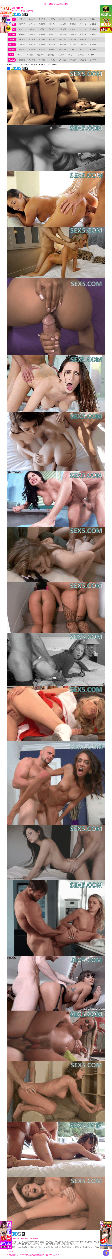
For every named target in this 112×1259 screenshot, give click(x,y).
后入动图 (72, 44)
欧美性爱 (83, 24)
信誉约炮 (72, 19)
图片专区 (12, 34)
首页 (16, 64)
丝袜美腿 (42, 34)
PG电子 (71, 55)
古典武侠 (32, 39)
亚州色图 (22, 34)
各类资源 (12, 50)
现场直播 (40, 55)
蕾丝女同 (62, 29)
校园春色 (52, 39)
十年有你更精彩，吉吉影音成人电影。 (21, 11)
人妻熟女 (93, 24)
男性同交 (52, 29)
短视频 (42, 29)
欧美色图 (32, 34)
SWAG (21, 29)
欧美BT (83, 50)
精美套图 (52, 50)
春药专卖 (93, 60)
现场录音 (32, 50)
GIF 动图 (12, 44)
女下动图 (52, 44)
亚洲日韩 (72, 24)
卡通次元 (83, 34)
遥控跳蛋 (50, 55)
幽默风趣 (83, 39)
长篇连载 (72, 39)
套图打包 (62, 50)
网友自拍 (30, 55)
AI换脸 (32, 29)
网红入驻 (20, 55)
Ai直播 (11, 55)
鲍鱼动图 (32, 44)
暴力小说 (42, 39)
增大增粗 (42, 60)
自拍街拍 (52, 34)
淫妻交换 (93, 39)
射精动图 (93, 44)
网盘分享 (93, 50)
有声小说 (22, 50)
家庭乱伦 (62, 39)
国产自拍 (22, 24)
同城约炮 (22, 19)
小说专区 (12, 39)
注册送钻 (81, 55)
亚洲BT (72, 50)
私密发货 (83, 60)
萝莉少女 (83, 29)
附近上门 (32, 19)
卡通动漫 (62, 24)
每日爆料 (91, 55)
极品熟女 (93, 34)
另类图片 (72, 34)
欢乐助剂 (72, 60)
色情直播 (42, 24)
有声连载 (42, 50)
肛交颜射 (93, 29)
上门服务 (62, 19)
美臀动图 (42, 44)
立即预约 (93, 19)
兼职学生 (42, 19)
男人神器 (32, 60)
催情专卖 (22, 60)
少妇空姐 (52, 19)
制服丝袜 (52, 24)
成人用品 (12, 60)
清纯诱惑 (62, 34)
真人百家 (61, 55)
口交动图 (83, 44)
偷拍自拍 (32, 24)
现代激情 (22, 39)
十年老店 (52, 60)
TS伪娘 (72, 29)
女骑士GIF (62, 44)
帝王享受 (83, 19)
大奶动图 (21, 44)
